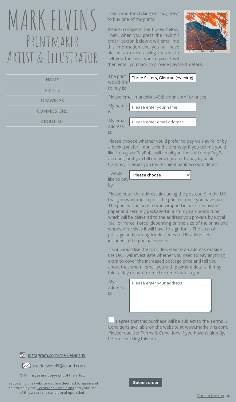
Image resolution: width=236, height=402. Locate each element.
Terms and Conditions (55, 387)
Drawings (52, 100)
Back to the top (210, 395)
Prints (52, 90)
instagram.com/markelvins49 (56, 355)
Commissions (52, 111)
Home (52, 80)
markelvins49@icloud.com (59, 366)
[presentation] (176, 360)
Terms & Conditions (160, 333)
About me (52, 121)
